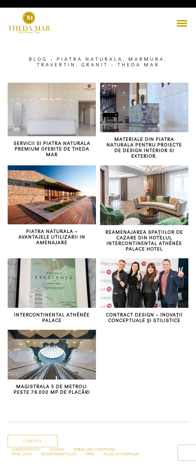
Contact (32, 441)
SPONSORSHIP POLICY (59, 454)
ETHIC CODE (22, 454)
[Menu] (182, 23)
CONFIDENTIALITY (26, 449)
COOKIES (57, 449)
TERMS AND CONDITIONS (94, 449)
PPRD (90, 454)
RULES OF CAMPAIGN (121, 454)
